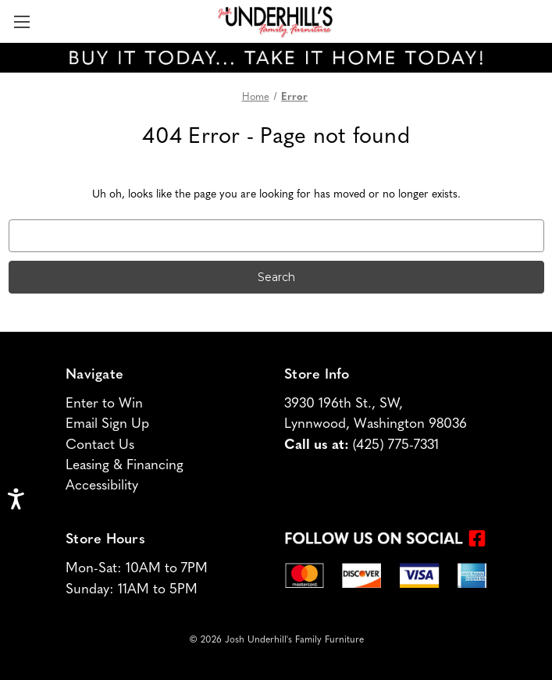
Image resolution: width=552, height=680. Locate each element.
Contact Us (100, 445)
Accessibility (102, 486)
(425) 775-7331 (396, 445)
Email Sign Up (107, 424)
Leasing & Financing (124, 465)
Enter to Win (104, 404)
